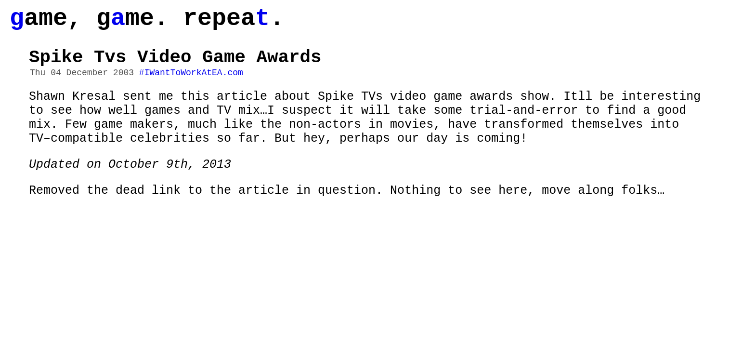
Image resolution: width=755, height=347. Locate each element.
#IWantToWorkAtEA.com (191, 83)
